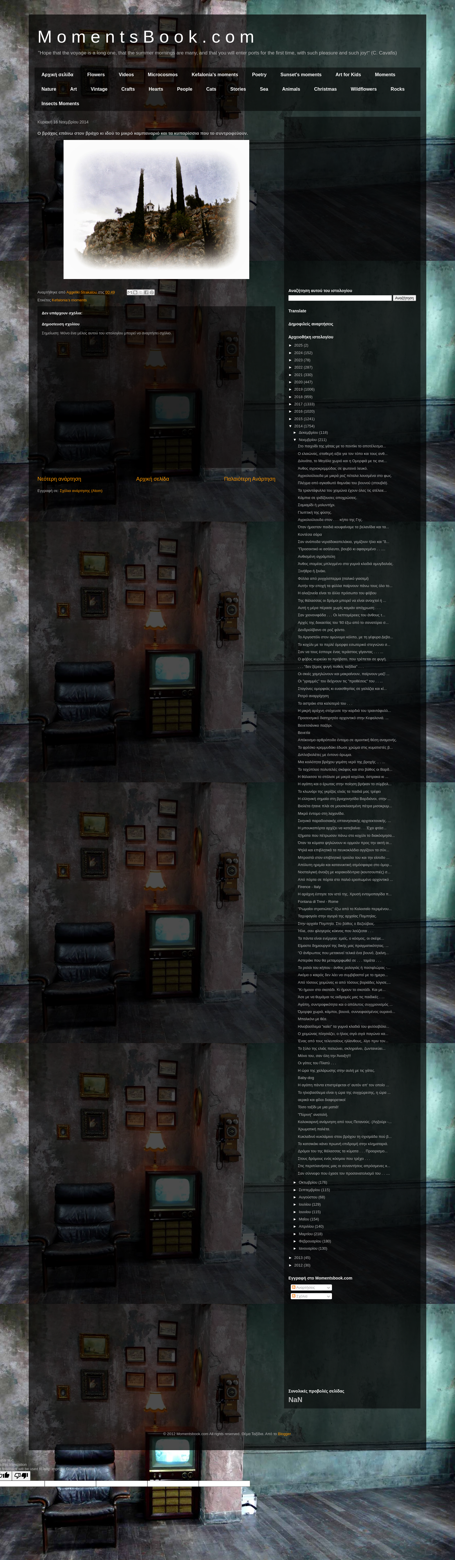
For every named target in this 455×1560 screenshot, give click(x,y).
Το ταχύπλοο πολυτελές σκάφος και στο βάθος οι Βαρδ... (345, 769)
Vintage (99, 89)
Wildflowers (364, 89)
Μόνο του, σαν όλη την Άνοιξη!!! (324, 1056)
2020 (299, 382)
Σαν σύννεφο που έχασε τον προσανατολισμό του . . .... (344, 1173)
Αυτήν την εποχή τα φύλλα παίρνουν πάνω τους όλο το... (345, 586)
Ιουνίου (305, 1212)
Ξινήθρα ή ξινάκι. (312, 571)
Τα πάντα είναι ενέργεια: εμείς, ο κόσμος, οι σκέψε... (341, 938)
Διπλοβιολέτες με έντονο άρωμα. (325, 754)
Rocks (398, 89)
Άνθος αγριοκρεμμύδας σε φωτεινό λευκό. (333, 468)
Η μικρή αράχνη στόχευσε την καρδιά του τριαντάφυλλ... (344, 710)
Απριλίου (307, 1226)
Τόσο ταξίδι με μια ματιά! (318, 1107)
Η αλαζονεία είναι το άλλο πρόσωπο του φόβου (337, 593)
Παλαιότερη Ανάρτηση (249, 479)
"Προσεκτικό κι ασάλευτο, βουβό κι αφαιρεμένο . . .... (341, 549)
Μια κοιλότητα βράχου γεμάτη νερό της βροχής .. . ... (341, 762)
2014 (299, 426)
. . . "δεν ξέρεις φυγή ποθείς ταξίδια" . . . (331, 666)
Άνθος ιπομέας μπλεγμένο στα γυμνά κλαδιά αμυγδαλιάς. (345, 564)
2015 (299, 419)
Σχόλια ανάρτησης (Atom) (81, 491)
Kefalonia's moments (215, 74)
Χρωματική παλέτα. (314, 1129)
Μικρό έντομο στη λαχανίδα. (321, 813)
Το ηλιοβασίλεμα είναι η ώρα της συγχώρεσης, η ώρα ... (344, 1092)
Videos (126, 74)
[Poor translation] (21, 1476)
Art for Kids (348, 74)
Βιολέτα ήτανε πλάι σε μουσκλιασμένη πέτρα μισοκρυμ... (345, 806)
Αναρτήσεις (303, 1287)
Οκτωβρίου (308, 1182)
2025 (299, 345)
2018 (299, 397)
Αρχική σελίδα (57, 74)
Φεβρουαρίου (310, 1241)
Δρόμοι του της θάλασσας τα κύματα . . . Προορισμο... (342, 1151)
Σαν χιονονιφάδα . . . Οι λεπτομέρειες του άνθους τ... (341, 615)
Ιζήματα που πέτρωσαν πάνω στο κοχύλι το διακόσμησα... (346, 835)
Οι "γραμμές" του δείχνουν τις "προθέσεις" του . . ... (340, 681)
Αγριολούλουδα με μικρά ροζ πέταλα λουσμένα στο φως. (345, 475)
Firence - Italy (309, 887)
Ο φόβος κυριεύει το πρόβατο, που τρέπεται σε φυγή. (342, 659)
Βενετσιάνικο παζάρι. (315, 725)
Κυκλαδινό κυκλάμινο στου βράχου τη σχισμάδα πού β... (344, 1136)
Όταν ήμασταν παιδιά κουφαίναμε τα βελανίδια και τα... (343, 527)
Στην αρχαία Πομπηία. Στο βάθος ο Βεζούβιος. (336, 923)
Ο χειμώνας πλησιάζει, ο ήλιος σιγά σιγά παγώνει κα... (343, 1034)
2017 (299, 404)
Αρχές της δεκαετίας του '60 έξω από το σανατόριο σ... (343, 622)
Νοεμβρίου (308, 440)
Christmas (325, 89)
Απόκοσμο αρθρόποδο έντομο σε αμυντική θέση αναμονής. (347, 740)
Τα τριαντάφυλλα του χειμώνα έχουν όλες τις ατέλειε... (342, 490)
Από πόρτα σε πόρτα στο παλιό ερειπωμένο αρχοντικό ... (345, 879)
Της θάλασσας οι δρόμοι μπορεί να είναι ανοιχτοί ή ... (342, 600)
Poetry (259, 74)
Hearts (156, 89)
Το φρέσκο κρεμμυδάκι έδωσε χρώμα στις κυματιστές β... (345, 747)
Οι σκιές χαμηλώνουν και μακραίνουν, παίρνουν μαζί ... (343, 674)
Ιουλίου (305, 1204)
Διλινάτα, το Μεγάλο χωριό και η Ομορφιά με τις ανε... (342, 461)
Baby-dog (306, 1078)
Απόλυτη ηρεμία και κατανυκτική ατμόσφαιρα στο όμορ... (345, 865)
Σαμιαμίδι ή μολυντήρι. (316, 505)
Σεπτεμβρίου (310, 1190)
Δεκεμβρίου (309, 432)
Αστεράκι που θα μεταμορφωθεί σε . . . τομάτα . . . (339, 960)
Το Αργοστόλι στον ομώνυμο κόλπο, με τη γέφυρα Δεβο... (345, 637)
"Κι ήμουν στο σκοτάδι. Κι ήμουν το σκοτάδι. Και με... (341, 989)
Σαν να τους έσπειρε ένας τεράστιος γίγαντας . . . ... (340, 652)
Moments (385, 74)
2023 (299, 360)
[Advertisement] (352, 161)
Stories (238, 89)
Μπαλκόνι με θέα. (312, 1019)
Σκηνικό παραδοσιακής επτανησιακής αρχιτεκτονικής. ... (344, 821)
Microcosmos (163, 74)
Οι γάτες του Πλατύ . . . (317, 1063)
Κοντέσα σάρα (310, 534)
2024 (299, 353)
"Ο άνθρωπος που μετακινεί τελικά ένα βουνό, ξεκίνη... (343, 953)
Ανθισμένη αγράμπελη (316, 556)
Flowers (96, 74)
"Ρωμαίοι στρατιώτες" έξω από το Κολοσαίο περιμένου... (344, 909)
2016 (299, 411)
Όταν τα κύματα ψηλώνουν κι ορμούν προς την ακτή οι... (345, 843)
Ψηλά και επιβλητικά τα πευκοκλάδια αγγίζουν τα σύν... (343, 850)
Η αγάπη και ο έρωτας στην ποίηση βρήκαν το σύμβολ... (344, 784)
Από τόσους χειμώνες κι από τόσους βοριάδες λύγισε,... (344, 982)
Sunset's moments (301, 74)
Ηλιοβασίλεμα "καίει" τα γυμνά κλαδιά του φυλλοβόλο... (343, 1026)
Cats (211, 89)
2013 (299, 1257)
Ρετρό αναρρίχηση (313, 696)
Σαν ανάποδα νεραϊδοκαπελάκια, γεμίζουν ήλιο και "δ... (343, 542)
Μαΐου (304, 1219)
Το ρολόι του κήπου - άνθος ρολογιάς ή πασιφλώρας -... (344, 967)
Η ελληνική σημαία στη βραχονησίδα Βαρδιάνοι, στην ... (344, 799)
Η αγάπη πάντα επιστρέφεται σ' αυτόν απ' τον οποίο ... (343, 1085)
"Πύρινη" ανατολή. (313, 1114)
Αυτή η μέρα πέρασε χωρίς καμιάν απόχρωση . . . (339, 608)
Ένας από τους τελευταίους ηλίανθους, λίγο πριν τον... (343, 1041)
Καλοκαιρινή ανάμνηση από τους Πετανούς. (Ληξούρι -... (344, 1122)
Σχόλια (300, 1296)
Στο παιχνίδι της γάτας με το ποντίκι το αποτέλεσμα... (342, 446)
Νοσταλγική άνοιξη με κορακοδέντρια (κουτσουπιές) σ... (344, 872)
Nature (48, 89)
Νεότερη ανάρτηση (59, 479)
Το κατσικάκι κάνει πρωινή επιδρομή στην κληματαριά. (343, 1144)
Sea (264, 89)
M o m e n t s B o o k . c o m (145, 36)
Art (73, 89)
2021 (299, 375)
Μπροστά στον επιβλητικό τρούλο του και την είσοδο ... (343, 857)
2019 (299, 389)
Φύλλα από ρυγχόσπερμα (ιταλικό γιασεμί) (333, 578)
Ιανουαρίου (309, 1248)
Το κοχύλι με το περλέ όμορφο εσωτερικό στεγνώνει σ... (344, 644)
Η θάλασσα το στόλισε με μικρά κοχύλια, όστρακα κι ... (343, 776)
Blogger (284, 1434)
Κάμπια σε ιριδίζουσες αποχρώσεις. (327, 497)
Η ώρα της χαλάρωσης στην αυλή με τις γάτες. (336, 1070)
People (184, 89)
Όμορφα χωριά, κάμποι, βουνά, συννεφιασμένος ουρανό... (346, 1011)
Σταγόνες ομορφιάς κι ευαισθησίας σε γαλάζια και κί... (342, 688)
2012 (299, 1265)
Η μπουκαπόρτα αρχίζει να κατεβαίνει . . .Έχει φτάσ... (342, 828)
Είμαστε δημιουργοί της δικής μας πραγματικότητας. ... (343, 945)
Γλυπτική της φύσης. (315, 512)
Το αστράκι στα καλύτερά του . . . (325, 703)
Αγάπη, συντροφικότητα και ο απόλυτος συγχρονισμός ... (345, 1004)
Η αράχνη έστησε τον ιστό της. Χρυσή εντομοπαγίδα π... (344, 894)
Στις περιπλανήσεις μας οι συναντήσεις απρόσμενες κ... (344, 1166)
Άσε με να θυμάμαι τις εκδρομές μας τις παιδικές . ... (341, 997)
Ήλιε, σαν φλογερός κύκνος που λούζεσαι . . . (335, 931)
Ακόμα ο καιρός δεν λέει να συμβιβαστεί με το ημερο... (343, 975)
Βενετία (304, 732)
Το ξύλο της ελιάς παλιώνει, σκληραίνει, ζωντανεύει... (341, 1048)
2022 (299, 367)
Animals (291, 89)
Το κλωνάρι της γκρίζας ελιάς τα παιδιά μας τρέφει (339, 791)
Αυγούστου (309, 1197)
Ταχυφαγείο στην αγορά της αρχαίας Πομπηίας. (337, 916)
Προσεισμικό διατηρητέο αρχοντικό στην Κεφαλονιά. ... (343, 718)
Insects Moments (60, 103)
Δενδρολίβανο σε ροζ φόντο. (321, 630)
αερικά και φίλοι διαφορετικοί (321, 1100)
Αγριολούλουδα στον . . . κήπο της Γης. (330, 519)
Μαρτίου (306, 1234)
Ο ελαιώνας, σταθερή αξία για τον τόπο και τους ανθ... (342, 453)
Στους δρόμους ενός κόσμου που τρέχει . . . (334, 1158)
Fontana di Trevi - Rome (318, 901)
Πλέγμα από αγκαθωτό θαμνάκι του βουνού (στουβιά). (343, 483)
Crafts (128, 89)
